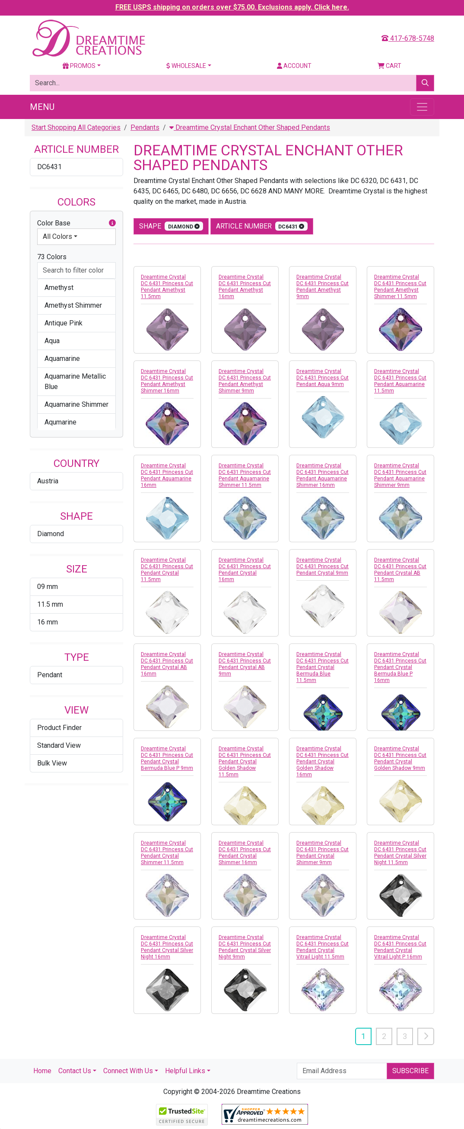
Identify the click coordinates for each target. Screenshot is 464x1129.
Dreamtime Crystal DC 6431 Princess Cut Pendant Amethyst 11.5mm (167, 286)
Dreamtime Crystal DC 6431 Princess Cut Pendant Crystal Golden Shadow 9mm (400, 758)
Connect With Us (128, 1071)
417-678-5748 (407, 38)
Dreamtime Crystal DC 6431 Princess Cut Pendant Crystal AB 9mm (245, 664)
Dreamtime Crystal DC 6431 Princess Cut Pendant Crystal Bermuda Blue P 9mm (167, 758)
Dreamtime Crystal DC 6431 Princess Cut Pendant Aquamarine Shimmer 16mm (322, 475)
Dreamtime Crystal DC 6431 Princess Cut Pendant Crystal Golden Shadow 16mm (322, 762)
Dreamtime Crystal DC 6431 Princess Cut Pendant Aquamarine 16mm (167, 475)
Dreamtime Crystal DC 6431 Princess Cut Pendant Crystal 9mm (322, 566)
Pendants (144, 127)
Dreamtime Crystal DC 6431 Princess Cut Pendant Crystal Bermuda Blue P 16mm (400, 667)
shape (171, 226)
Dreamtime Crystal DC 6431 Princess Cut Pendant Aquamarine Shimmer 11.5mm (245, 475)
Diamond (50, 534)
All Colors (57, 236)
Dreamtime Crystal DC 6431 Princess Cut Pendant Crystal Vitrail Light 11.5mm (322, 947)
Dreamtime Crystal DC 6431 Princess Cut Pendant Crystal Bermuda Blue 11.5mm (322, 667)
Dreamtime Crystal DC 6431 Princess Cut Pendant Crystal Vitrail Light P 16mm (400, 947)
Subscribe (410, 1071)
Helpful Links (185, 1071)
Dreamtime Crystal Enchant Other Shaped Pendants (249, 127)
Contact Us (74, 1071)
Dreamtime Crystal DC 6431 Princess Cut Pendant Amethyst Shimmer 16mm (167, 381)
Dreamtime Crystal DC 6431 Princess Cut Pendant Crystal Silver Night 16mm (167, 947)
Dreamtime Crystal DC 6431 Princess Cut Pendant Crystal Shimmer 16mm (245, 852)
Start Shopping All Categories (76, 127)
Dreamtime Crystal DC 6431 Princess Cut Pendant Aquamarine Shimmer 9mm (400, 475)
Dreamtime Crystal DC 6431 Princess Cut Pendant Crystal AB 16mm (167, 664)
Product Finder (59, 728)
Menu (42, 107)
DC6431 (49, 167)
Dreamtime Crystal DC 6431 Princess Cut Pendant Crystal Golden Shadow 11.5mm (245, 762)
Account (294, 65)
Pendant (49, 675)
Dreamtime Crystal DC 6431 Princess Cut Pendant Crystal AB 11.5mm (400, 569)
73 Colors (52, 257)
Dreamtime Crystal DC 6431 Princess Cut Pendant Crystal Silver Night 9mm (245, 947)
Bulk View (52, 763)
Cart (389, 65)
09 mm (47, 586)
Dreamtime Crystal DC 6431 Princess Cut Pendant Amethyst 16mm (245, 286)
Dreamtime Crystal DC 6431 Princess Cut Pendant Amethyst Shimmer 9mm (245, 381)
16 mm (47, 622)
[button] (112, 223)
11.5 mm (50, 604)
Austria (47, 481)
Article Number (262, 226)
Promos (79, 65)
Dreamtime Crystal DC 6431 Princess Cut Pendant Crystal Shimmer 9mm (322, 852)
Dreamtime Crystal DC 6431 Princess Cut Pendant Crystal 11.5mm (167, 569)
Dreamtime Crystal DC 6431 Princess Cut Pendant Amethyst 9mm (322, 286)
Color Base (76, 223)
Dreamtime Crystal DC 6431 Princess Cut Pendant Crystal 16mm (245, 569)
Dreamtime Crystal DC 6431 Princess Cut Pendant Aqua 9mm (322, 377)
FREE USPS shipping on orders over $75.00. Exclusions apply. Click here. (232, 7)
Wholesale (186, 65)
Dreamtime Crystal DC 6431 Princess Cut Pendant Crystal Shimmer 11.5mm (167, 852)
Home (42, 1071)
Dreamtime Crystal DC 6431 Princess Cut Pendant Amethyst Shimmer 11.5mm (400, 286)
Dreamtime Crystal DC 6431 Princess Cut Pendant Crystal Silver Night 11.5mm (400, 852)
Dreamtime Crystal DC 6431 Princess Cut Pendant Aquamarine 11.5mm (400, 381)
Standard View (59, 745)
